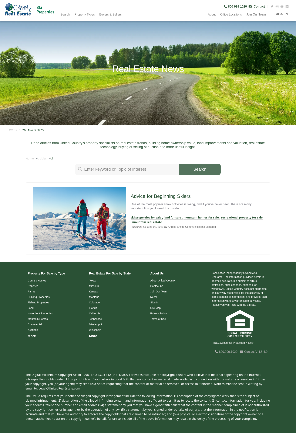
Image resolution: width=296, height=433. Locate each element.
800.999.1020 (226, 351)
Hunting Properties (39, 297)
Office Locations (231, 14)
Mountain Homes (38, 318)
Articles (42, 158)
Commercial (35, 324)
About (212, 14)
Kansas (93, 291)
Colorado (94, 302)
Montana (94, 297)
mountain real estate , (147, 222)
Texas (92, 280)
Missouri (94, 286)
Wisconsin (95, 329)
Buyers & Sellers (110, 14)
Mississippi (95, 324)
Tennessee (95, 318)
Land (31, 307)
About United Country (163, 280)
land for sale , (173, 217)
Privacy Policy (158, 313)
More (32, 336)
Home (13, 129)
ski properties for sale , (147, 217)
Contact (247, 351)
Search (65, 14)
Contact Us (156, 286)
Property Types (85, 14)
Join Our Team (256, 14)
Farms (31, 291)
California (94, 313)
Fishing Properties (38, 302)
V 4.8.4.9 (261, 351)
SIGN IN (281, 14)
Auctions (33, 329)
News (153, 297)
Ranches (33, 286)
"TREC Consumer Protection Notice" (233, 342)
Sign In (154, 302)
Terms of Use (158, 318)
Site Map (155, 307)
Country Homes (37, 280)
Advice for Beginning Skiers (161, 196)
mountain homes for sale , (201, 217)
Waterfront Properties (40, 313)
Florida (93, 307)
